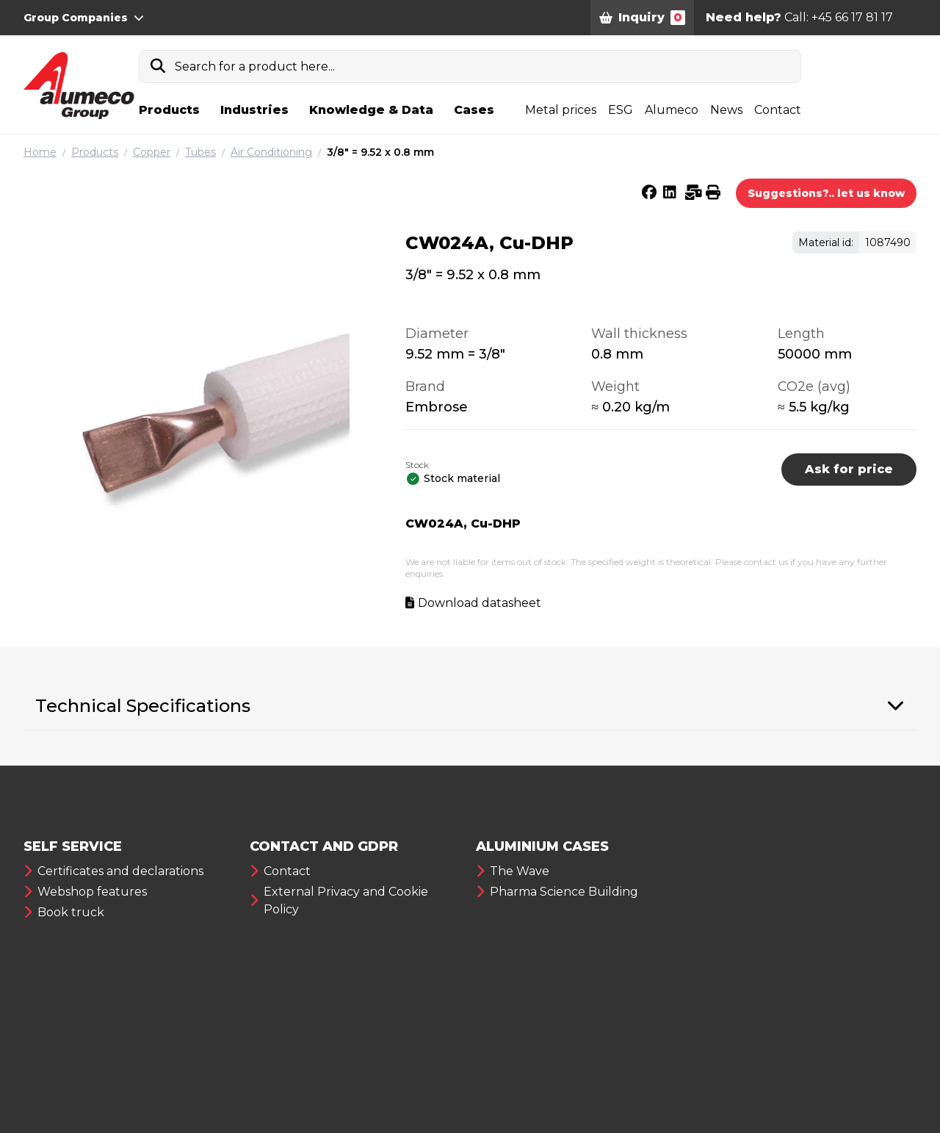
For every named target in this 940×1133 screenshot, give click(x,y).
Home (40, 152)
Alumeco (671, 110)
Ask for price (849, 469)
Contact (777, 110)
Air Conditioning (271, 152)
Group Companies (84, 17)
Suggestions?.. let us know (826, 193)
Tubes (200, 152)
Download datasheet (479, 603)
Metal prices (560, 110)
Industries (254, 110)
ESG (620, 110)
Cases (474, 110)
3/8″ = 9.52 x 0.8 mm (380, 152)
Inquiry (642, 17)
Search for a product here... (255, 66)
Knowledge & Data (371, 110)
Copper (151, 152)
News (726, 110)
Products (169, 110)
